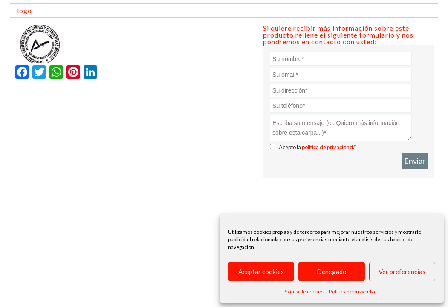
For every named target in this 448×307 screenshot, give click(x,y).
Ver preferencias (402, 271)
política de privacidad (327, 147)
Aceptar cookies (261, 271)
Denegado (332, 271)
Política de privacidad (353, 291)
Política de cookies (304, 291)
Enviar (414, 160)
